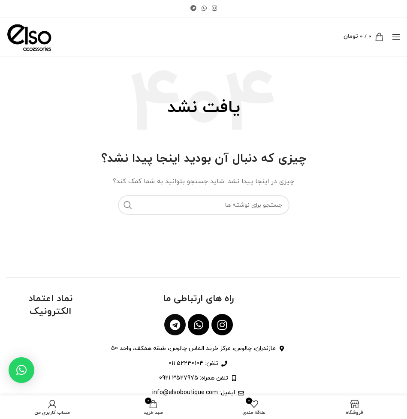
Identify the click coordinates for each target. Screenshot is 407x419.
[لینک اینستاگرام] (214, 9)
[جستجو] (203, 205)
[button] (21, 370)
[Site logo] (29, 36)
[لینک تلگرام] (193, 9)
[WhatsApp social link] (204, 9)
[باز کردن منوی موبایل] (396, 36)
